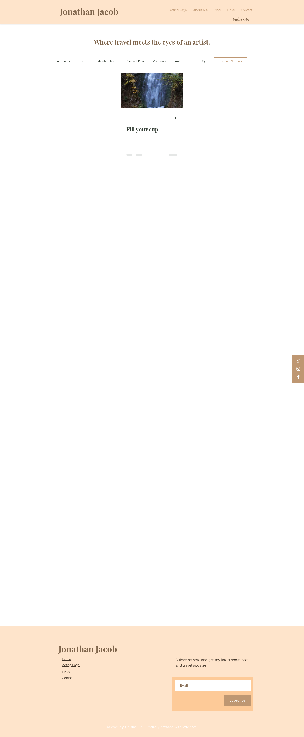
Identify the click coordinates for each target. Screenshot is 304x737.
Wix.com (190, 727)
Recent (84, 61)
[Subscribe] (241, 19)
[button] (204, 62)
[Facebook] (298, 376)
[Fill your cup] (152, 90)
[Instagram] (298, 368)
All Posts (63, 61)
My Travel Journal (166, 61)
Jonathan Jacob (87, 648)
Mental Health (108, 61)
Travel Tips (135, 61)
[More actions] (176, 117)
